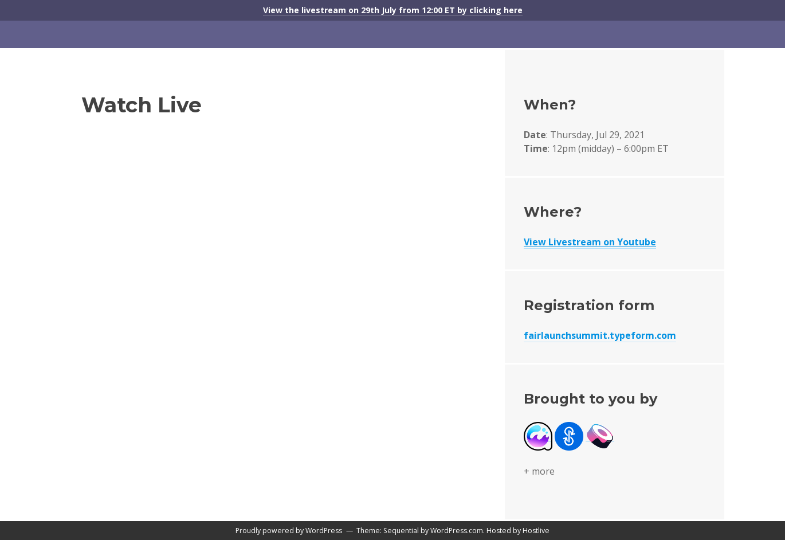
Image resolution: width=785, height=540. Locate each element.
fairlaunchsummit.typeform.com (600, 335)
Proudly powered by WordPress (289, 530)
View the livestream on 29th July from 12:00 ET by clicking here (393, 10)
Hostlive (536, 530)
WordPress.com (456, 530)
